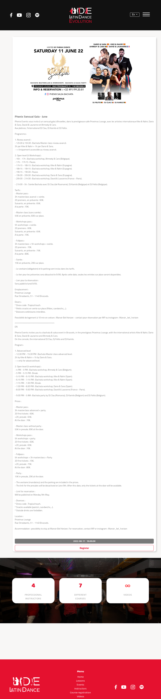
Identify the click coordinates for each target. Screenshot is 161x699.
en (134, 14)
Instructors (80, 689)
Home (80, 677)
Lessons (80, 681)
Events (80, 685)
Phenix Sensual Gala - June (31, 116)
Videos (80, 697)
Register (84, 548)
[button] (84, 534)
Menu (80, 671)
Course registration (80, 693)
